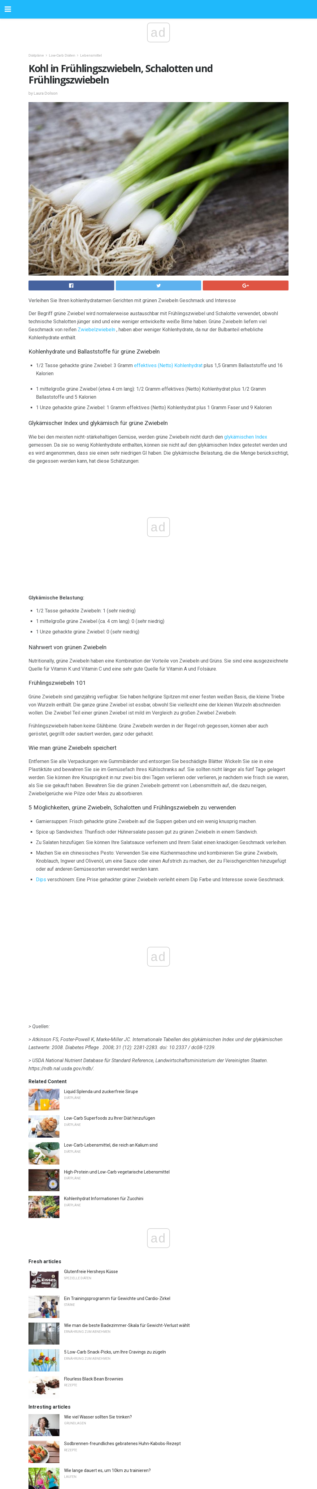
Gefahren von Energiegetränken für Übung (105, 1392)
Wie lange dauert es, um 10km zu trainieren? (107, 1339)
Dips (41, 879)
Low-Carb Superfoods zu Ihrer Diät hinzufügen (109, 986)
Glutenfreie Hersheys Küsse (91, 1140)
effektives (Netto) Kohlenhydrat (168, 365)
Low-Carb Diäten (62, 56)
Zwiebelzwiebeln (96, 330)
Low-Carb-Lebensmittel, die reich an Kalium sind (111, 1013)
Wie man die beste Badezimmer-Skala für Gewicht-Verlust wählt (127, 1193)
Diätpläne (36, 56)
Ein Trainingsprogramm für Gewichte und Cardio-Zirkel (117, 1167)
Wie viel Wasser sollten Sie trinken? (98, 1285)
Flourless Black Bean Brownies (93, 1247)
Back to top (159, 1461)
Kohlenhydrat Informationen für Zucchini (103, 1067)
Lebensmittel (91, 56)
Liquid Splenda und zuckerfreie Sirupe (101, 960)
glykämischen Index (245, 437)
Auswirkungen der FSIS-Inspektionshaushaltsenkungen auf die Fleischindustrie (141, 1365)
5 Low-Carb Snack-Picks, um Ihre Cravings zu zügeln (115, 1220)
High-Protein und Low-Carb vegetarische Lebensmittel (117, 1040)
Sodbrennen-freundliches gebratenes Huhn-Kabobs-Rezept (122, 1312)
